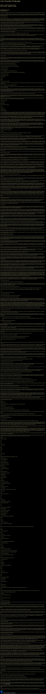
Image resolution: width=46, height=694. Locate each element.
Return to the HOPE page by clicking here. (8, 692)
